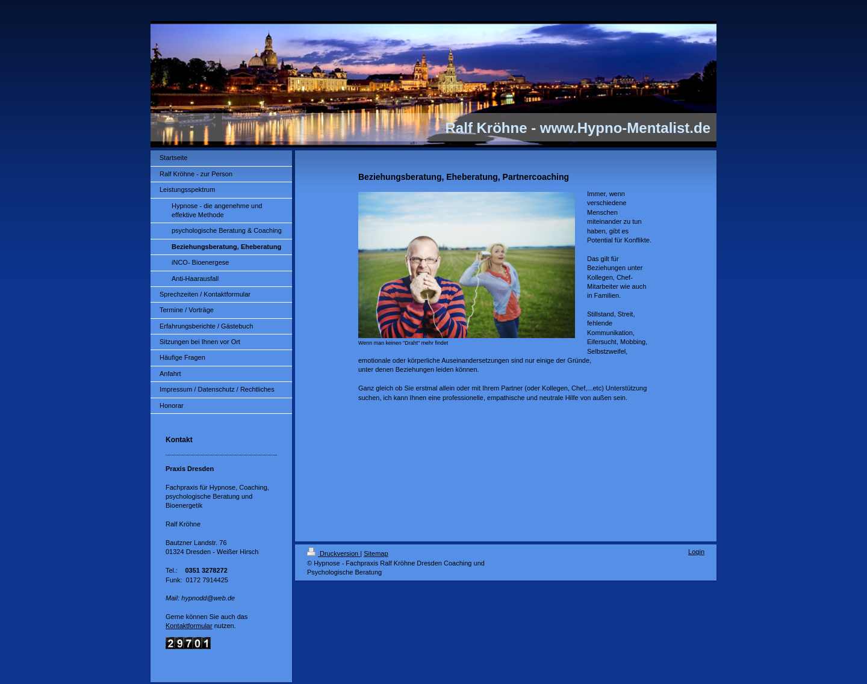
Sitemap (376, 553)
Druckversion (333, 553)
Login (696, 551)
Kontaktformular (189, 625)
